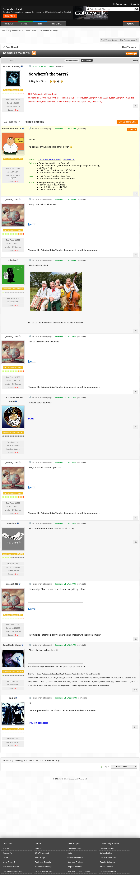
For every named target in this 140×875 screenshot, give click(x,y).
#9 (136, 639)
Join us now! (120, 4)
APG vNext (63, 779)
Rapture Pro (7, 853)
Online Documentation (76, 858)
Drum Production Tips (43, 871)
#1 (136, 106)
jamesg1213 (11, 199)
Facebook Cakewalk (108, 871)
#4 (136, 331)
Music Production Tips (43, 867)
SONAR (6, 848)
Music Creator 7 (9, 862)
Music (31, 418)
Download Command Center (78, 871)
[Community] (15, 31)
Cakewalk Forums (107, 848)
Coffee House (30, 31)
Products (8, 843)
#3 (136, 255)
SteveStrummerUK (12, 128)
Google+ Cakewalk (107, 862)
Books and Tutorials (43, 862)
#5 (136, 392)
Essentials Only (72, 60)
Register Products (74, 867)
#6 (136, 427)
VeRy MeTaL (69, 159)
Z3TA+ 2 (6, 858)
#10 (135, 690)
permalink (59, 66)
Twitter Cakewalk (106, 867)
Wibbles (12, 260)
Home (4, 31)
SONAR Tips (40, 858)
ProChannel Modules (11, 867)
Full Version (86, 60)
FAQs (69, 853)
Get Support (74, 843)
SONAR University (42, 853)
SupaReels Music (12, 645)
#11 (135, 727)
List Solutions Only (127, 122)
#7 (136, 518)
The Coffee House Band (49, 159)
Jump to (104, 767)
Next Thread (128, 47)
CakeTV (38, 848)
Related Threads (33, 121)
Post (135, 60)
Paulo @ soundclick (38, 722)
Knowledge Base (74, 848)
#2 (136, 194)
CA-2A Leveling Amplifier (12, 871)
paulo (12, 698)
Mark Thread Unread (109, 40)
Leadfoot (12, 523)
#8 (136, 542)
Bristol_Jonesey (12, 66)
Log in (135, 4)
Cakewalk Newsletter (108, 858)
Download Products (75, 862)
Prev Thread (12, 47)
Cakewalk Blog (106, 853)
